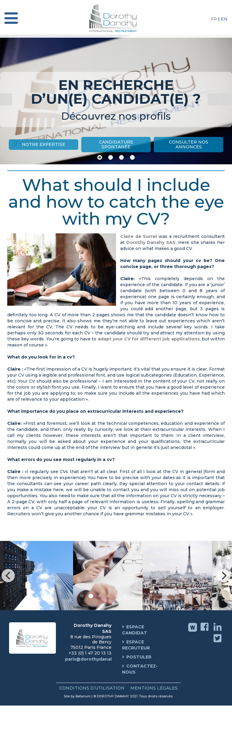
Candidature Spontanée (116, 144)
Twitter (218, 642)
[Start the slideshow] (214, 99)
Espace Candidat (134, 630)
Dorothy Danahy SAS (151, 242)
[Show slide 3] (121, 157)
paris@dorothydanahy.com (96, 659)
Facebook (205, 631)
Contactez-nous (140, 669)
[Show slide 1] (99, 157)
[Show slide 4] (132, 157)
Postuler (138, 657)
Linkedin (218, 631)
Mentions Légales (154, 688)
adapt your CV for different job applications (147, 339)
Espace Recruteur (136, 645)
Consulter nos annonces (188, 144)
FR (214, 19)
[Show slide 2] (110, 157)
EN (224, 19)
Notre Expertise (43, 144)
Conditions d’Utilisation (91, 688)
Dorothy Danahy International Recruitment (116, 18)
